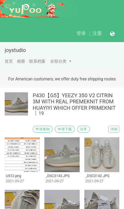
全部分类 (58, 61)
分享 (83, 129)
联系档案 (37, 61)
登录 (81, 33)
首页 (9, 61)
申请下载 (65, 129)
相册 (21, 61)
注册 (97, 33)
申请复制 (43, 129)
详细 (113, 129)
